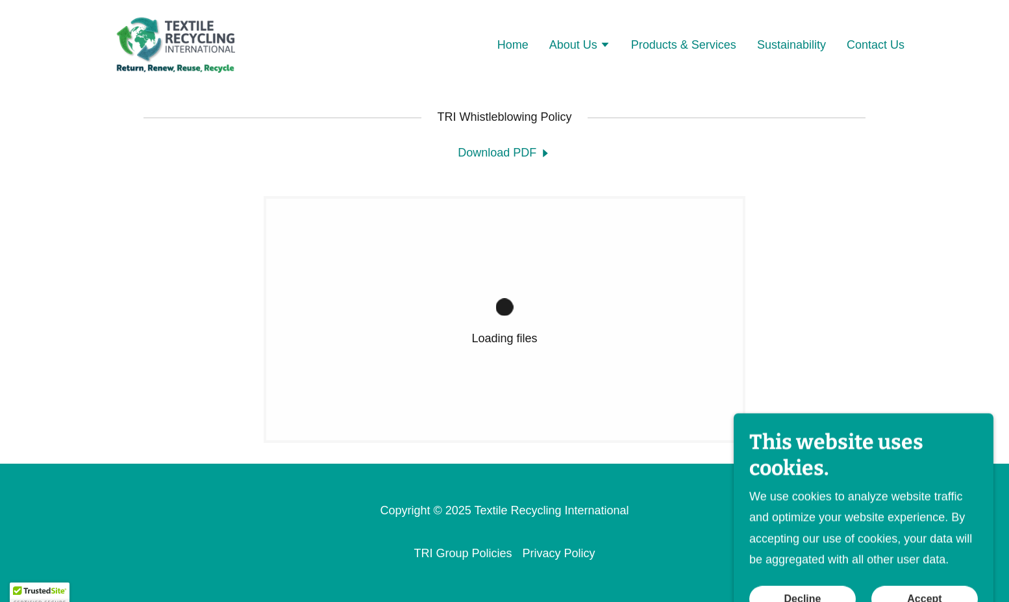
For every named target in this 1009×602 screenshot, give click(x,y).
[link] (175, 43)
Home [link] (513, 44)
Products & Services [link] (683, 44)
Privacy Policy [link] (559, 553)
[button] (579, 46)
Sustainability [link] (791, 44)
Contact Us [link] (875, 44)
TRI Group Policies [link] (463, 553)
